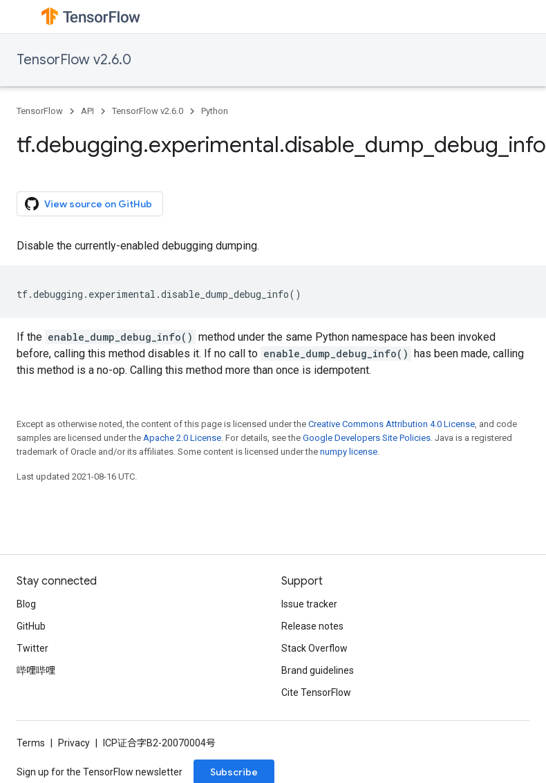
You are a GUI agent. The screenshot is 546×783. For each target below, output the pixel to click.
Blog (26, 604)
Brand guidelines (317, 670)
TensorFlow (40, 111)
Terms (31, 742)
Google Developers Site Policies (367, 438)
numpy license (348, 451)
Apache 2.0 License (182, 438)
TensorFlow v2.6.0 (74, 59)
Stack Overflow (314, 648)
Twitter (32, 648)
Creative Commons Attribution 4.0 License (391, 424)
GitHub (31, 626)
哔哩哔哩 (36, 670)
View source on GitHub (88, 204)
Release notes (312, 626)
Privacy (74, 742)
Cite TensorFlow (316, 692)
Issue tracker (309, 604)
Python (214, 111)
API (87, 111)
